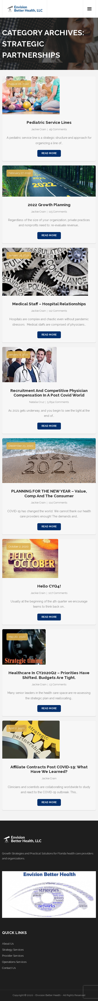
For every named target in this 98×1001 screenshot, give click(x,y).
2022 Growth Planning (49, 204)
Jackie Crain (38, 129)
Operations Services (14, 961)
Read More (49, 153)
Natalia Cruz (36, 402)
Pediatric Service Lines (49, 122)
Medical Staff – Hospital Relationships (49, 304)
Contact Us (9, 967)
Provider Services (13, 955)
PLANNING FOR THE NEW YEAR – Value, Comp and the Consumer (49, 493)
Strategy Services (13, 949)
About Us (8, 943)
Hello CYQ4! (49, 586)
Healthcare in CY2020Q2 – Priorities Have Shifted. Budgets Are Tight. (49, 675)
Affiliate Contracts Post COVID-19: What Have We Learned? (49, 769)
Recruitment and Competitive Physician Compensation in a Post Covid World (49, 393)
